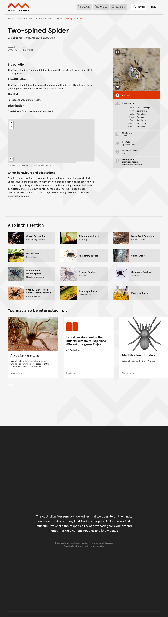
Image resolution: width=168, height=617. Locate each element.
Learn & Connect (24, 18)
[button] (11, 123)
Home (10, 18)
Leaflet (78, 162)
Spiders (59, 18)
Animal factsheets (44, 18)
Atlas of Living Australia (45, 165)
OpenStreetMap (85, 162)
